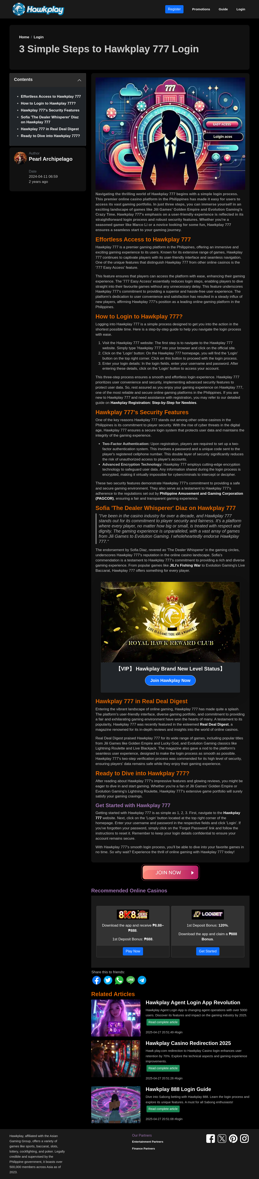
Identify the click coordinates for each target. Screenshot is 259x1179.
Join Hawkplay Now (170, 680)
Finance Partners (143, 1148)
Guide (223, 9)
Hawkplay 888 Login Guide (178, 1089)
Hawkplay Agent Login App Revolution (193, 1002)
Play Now (133, 951)
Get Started (208, 951)
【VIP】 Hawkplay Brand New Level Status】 (170, 669)
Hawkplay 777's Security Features (50, 110)
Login (240, 9)
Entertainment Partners (147, 1141)
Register (174, 9)
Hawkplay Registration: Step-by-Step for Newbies (153, 403)
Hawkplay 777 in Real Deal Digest (50, 129)
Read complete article (162, 1022)
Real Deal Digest (214, 724)
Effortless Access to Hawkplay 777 (51, 96)
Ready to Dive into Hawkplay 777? (50, 136)
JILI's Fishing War (185, 565)
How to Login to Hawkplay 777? (48, 103)
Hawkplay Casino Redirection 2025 (188, 1043)
